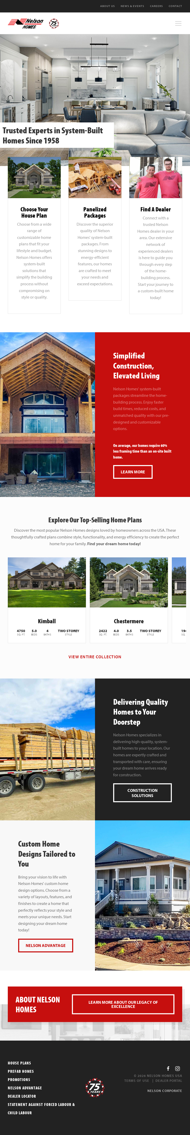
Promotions (19, 1079)
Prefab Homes (21, 1071)
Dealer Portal (168, 1080)
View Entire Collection (95, 656)
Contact (175, 6)
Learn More (133, 471)
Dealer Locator (22, 1096)
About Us (107, 6)
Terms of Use (136, 1080)
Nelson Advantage (46, 945)
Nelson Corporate (164, 1091)
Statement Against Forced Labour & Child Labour (41, 1108)
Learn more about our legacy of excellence (123, 1004)
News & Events (132, 6)
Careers (156, 6)
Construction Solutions (142, 793)
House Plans (19, 1062)
